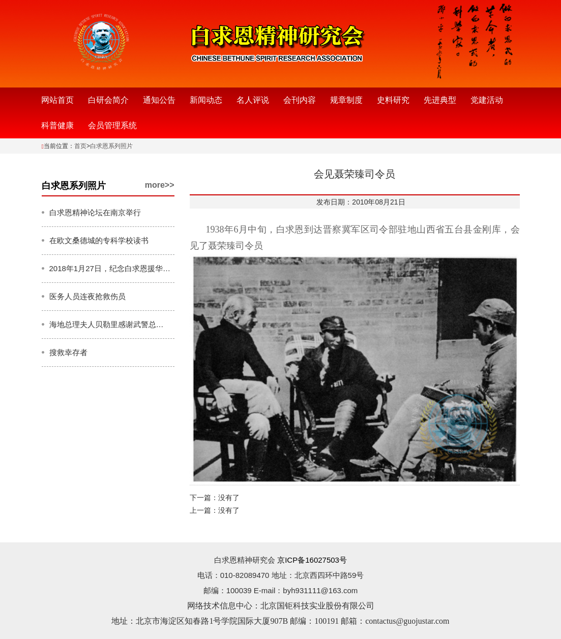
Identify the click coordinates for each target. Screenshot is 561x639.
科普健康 (57, 125)
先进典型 (440, 100)
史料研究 (393, 100)
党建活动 (486, 100)
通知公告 (159, 100)
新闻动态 (206, 100)
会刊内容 (299, 100)
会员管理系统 (112, 125)
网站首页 (57, 100)
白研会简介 (108, 100)
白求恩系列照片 (111, 146)
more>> (159, 185)
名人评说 (253, 100)
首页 (80, 146)
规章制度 (346, 100)
